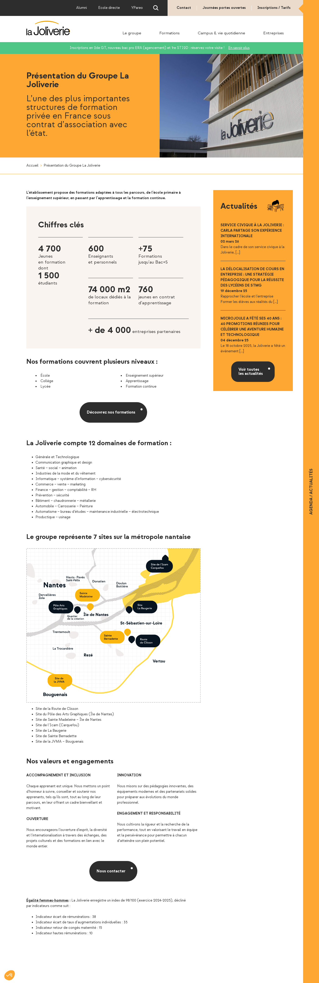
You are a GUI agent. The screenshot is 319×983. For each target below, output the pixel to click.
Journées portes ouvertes (224, 8)
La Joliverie (48, 28)
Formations (169, 33)
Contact (184, 8)
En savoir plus (239, 48)
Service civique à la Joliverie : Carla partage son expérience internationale (252, 230)
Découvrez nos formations (111, 412)
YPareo (137, 8)
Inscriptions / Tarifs (274, 8)
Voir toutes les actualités (251, 371)
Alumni (81, 8)
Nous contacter (111, 871)
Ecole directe (109, 8)
